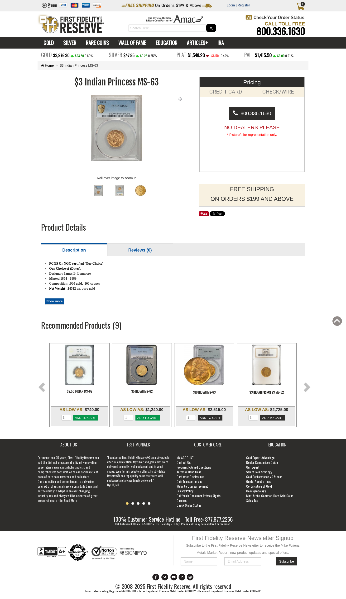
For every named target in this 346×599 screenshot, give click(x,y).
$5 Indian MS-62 (142, 392)
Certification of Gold (259, 486)
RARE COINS (96, 42)
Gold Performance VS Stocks (264, 476)
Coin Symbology (256, 490)
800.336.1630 (280, 31)
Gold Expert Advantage (260, 457)
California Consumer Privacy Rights (199, 495)
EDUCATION (165, 42)
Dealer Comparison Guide (262, 462)
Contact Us (184, 462)
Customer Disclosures (190, 476)
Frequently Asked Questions (194, 467)
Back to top (338, 322)
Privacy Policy (185, 490)
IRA (219, 42)
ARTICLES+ (196, 42)
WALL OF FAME (131, 42)
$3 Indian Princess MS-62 (266, 392)
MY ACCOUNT (185, 457)
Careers (182, 500)
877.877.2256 (219, 519)
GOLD (47, 42)
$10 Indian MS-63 (204, 392)
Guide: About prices (258, 481)
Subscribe (286, 561)
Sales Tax (252, 500)
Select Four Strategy (259, 471)
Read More (70, 500)
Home (47, 65)
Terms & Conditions (189, 471)
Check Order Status (189, 505)
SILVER (68, 42)
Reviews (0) (140, 250)
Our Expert (253, 467)
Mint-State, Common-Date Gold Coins (269, 495)
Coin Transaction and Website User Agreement (192, 484)
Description (74, 250)
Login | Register (238, 5)
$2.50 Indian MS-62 (79, 392)
